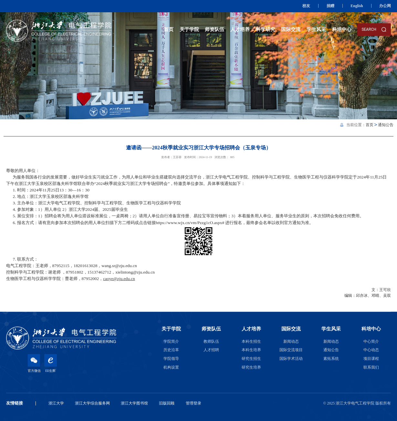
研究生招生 (251, 358)
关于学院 (189, 29)
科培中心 (341, 29)
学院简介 (171, 341)
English (356, 6)
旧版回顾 (166, 403)
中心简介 (371, 341)
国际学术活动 (291, 358)
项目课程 (371, 358)
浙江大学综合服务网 (92, 403)
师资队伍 (214, 29)
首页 (168, 29)
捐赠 (330, 6)
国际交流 (290, 29)
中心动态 (371, 350)
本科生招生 (251, 341)
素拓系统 (331, 358)
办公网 (385, 6)
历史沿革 (171, 350)
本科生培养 (251, 350)
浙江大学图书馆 (134, 403)
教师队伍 (211, 341)
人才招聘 (211, 350)
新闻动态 (291, 341)
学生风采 (316, 29)
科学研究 (265, 29)
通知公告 (385, 125)
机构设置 (171, 367)
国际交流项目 (291, 350)
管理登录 (193, 403)
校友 (306, 6)
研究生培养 (251, 367)
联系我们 (371, 367)
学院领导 (171, 358)
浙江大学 (56, 403)
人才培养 (240, 29)
